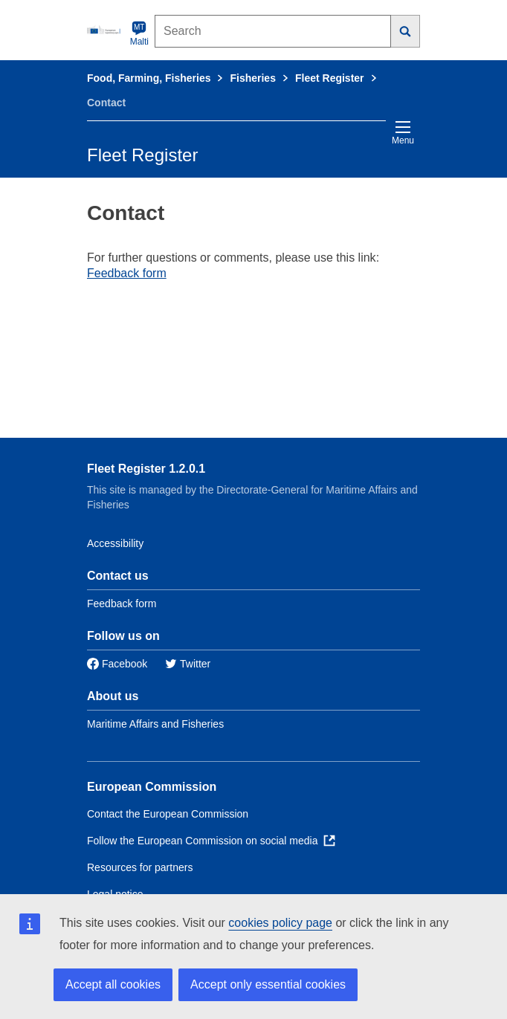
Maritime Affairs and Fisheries (155, 724)
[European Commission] (105, 30)
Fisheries (252, 78)
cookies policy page (280, 922)
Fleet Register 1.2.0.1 (146, 468)
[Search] (405, 31)
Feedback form (127, 273)
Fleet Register (329, 78)
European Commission (151, 786)
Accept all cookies (113, 984)
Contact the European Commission (167, 814)
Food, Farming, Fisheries (148, 78)
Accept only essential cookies (268, 984)
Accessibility (115, 543)
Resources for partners (140, 867)
